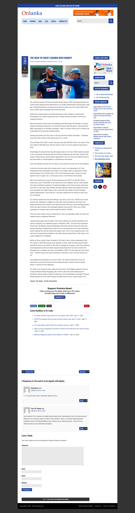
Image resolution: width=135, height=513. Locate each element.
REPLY (87, 306)
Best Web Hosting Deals (102, 97)
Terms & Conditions (109, 506)
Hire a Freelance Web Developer (104, 94)
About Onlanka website (86, 506)
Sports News (25, 75)
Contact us (63, 21)
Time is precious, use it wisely (103, 153)
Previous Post (29, 372)
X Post (49, 306)
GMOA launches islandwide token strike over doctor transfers (102, 122)
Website (24, 482)
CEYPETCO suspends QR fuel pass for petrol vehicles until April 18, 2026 (57, 319)
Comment (25, 445)
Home (25, 21)
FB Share (33, 306)
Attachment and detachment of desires (103, 149)
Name (24, 469)
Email (24, 476)
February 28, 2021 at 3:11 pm (38, 390)
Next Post (82, 372)
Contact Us (98, 506)
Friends (32, 21)
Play (46, 21)
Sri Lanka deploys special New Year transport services (51, 325)
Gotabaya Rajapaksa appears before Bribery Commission (102, 136)
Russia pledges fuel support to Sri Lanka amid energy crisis (103, 115)
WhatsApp (42, 306)
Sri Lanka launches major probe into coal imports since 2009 (53, 316)
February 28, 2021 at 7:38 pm (38, 411)
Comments (24, 71)
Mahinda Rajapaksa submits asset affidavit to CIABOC (51, 335)
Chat (40, 21)
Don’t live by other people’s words (104, 156)
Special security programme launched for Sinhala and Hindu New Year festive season (61, 329)
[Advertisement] (67, 40)
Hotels (53, 21)
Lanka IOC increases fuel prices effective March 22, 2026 (103, 129)
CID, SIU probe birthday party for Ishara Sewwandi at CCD (102, 108)
